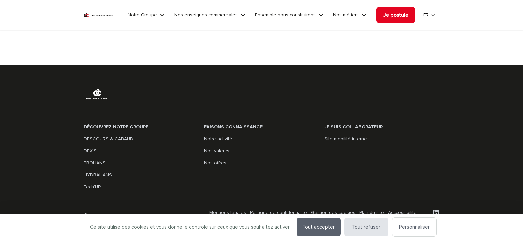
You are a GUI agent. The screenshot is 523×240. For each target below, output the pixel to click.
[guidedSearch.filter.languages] (429, 15)
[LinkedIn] (436, 212)
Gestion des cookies (333, 212)
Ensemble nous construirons (285, 15)
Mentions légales (227, 212)
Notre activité (218, 139)
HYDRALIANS (98, 175)
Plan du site (371, 212)
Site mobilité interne (345, 139)
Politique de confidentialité (278, 212)
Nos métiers (346, 15)
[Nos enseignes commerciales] (243, 15)
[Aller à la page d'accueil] (98, 15)
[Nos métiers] (364, 15)
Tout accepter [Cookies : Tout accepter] (318, 227)
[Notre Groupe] (162, 15)
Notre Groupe (142, 15)
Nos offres (215, 163)
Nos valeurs (216, 151)
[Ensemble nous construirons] (321, 15)
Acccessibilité (402, 212)
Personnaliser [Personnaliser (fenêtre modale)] (414, 227)
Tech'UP (92, 187)
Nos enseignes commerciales (206, 15)
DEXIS (90, 151)
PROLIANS (95, 163)
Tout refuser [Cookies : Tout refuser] (366, 227)
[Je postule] (395, 15)
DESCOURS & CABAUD (108, 139)
